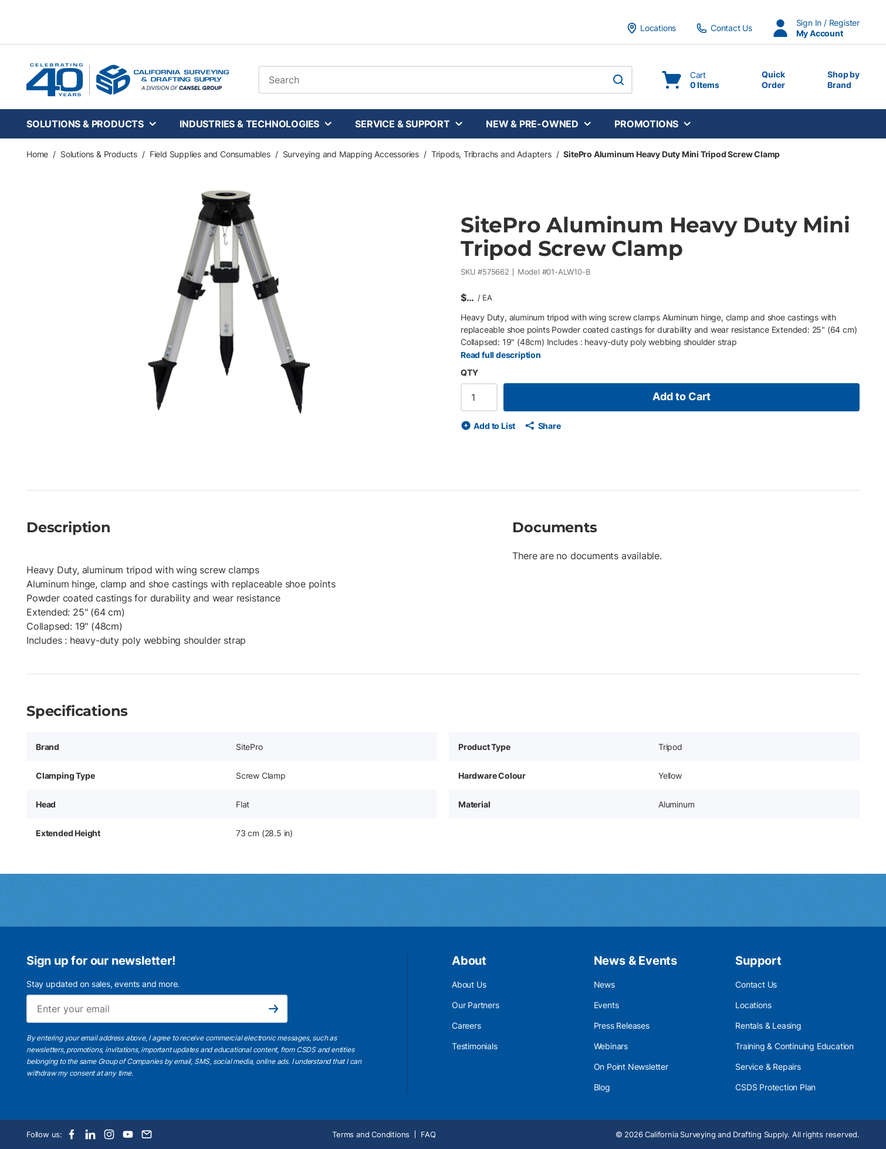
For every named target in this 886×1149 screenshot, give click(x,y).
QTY (469, 372)
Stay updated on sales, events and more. (103, 984)
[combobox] (445, 80)
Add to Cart (681, 396)
